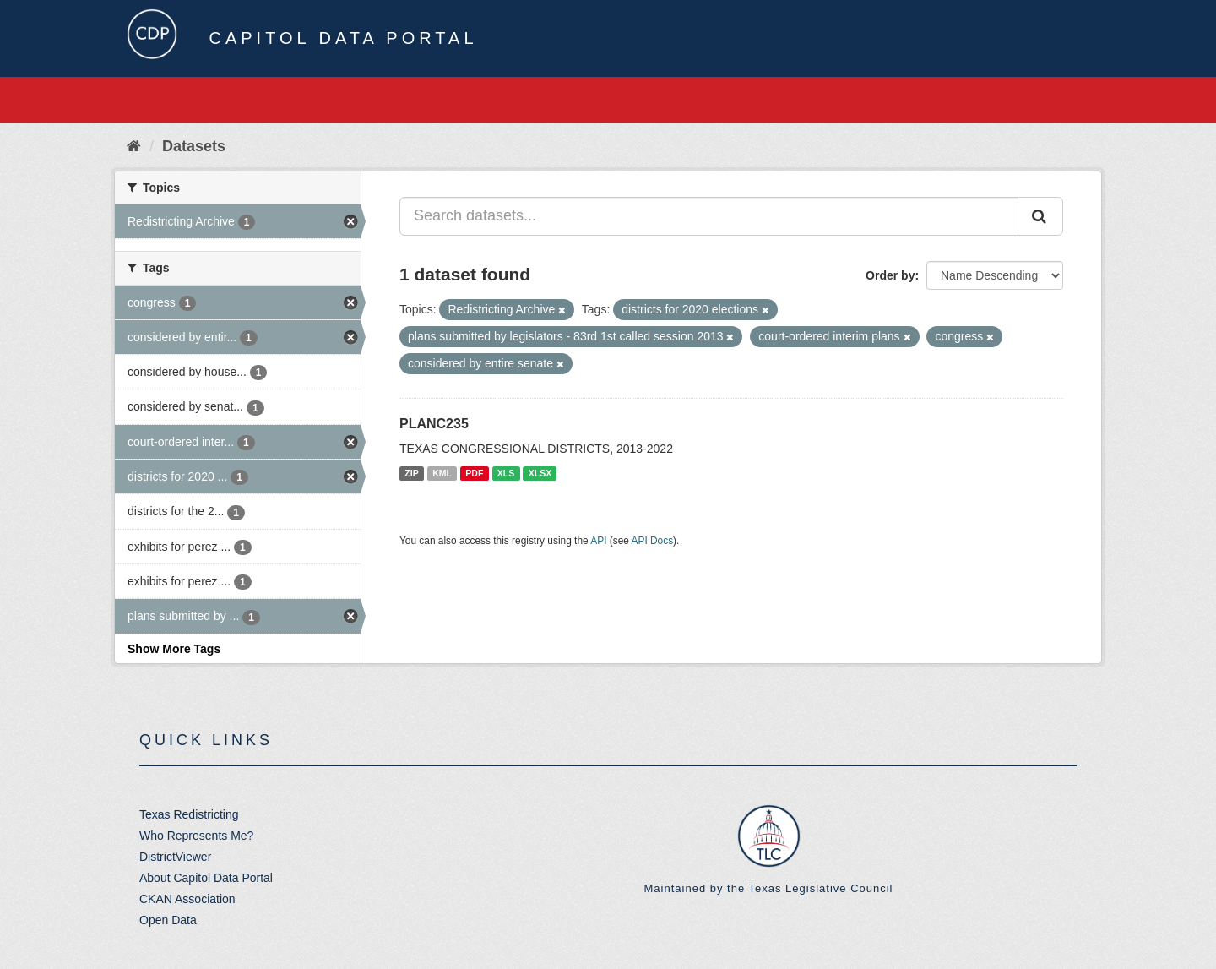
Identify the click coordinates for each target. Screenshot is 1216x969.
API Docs (653, 541)
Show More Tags (174, 649)
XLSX (540, 473)
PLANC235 (434, 423)
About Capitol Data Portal (206, 878)
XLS (505, 473)
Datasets (193, 146)
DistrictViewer (175, 856)
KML (442, 473)
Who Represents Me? (196, 835)
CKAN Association (187, 899)
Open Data (168, 920)
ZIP (411, 473)
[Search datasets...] (708, 216)
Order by (890, 275)
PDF (474, 473)
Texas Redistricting (189, 814)
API (598, 541)
